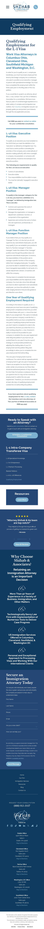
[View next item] (30, 539)
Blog (22, 787)
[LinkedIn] (24, 826)
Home (22, 775)
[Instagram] (12, 826)
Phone (8, 712)
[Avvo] (32, 826)
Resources (22, 784)
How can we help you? (13, 732)
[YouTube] (20, 826)
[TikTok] (16, 826)
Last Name (9, 706)
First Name (9, 699)
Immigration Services (22, 781)
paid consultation (18, 426)
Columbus (18, 107)
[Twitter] (28, 826)
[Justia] (36, 826)
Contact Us (22, 790)
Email (8, 719)
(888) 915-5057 (22, 806)
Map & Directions (22, 843)
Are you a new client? (13, 725)
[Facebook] (7, 826)
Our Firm (22, 778)
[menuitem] (22, 458)
